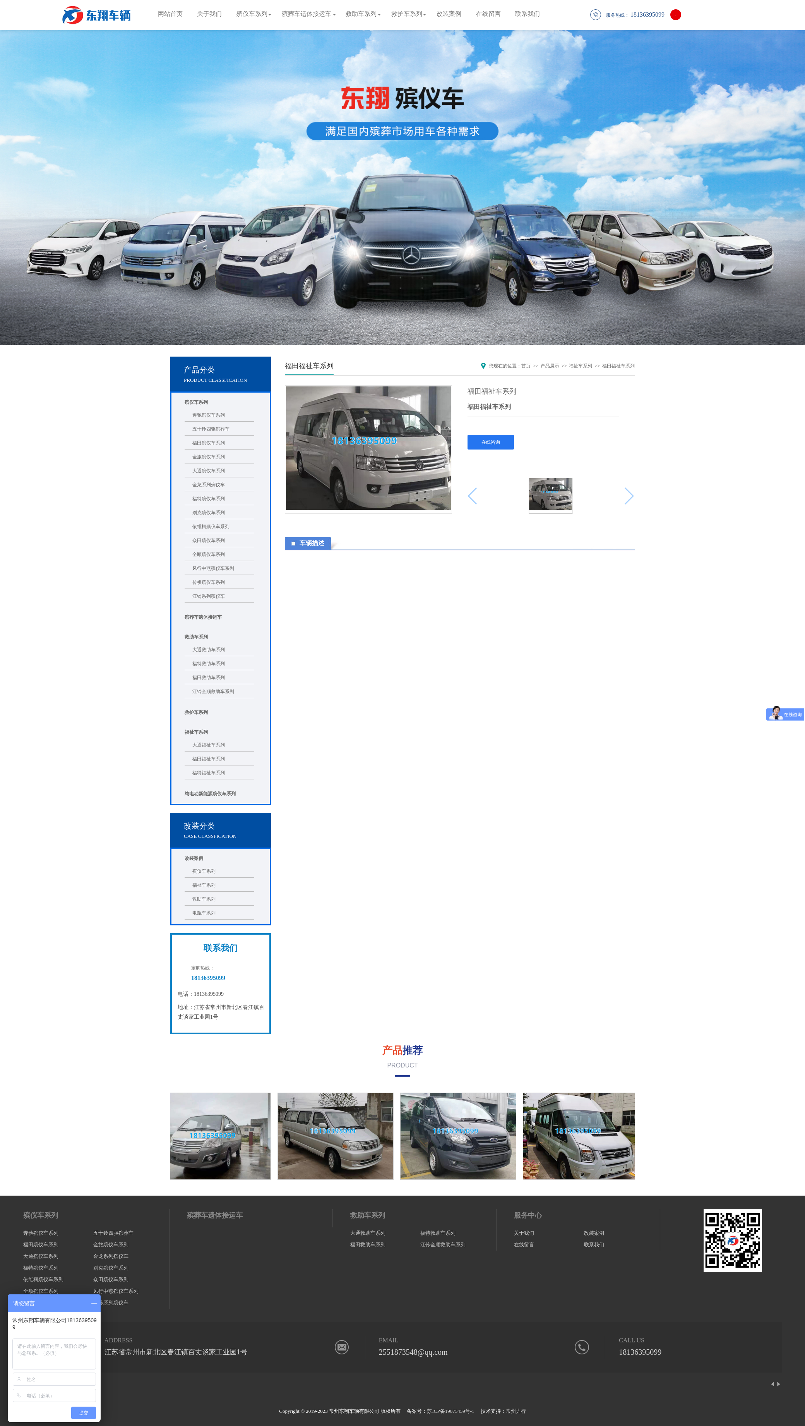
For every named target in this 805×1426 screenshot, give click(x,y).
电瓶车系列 (204, 913)
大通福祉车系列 (208, 745)
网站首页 (170, 13)
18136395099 (640, 1352)
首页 (526, 366)
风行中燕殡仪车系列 (213, 568)
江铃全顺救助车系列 (213, 691)
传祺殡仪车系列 (208, 582)
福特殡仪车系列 (208, 498)
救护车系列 (406, 13)
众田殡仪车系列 (208, 540)
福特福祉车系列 (208, 773)
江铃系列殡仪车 (208, 596)
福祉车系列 (196, 732)
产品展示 (550, 366)
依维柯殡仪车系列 (211, 526)
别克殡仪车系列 (208, 512)
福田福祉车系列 (208, 759)
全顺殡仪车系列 (208, 554)
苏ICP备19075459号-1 (450, 1411)
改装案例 (449, 13)
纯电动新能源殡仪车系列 (210, 793)
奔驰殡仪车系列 (208, 415)
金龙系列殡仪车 (208, 484)
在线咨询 (490, 442)
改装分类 (199, 826)
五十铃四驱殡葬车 (211, 429)
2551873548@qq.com (413, 1352)
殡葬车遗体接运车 (306, 13)
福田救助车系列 (208, 677)
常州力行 (516, 1411)
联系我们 (527, 13)
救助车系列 (361, 13)
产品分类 (199, 370)
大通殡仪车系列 (208, 471)
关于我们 (209, 13)
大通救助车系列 (208, 649)
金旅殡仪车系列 (208, 457)
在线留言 (488, 13)
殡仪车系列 (251, 13)
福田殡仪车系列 (208, 443)
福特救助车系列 (208, 663)
